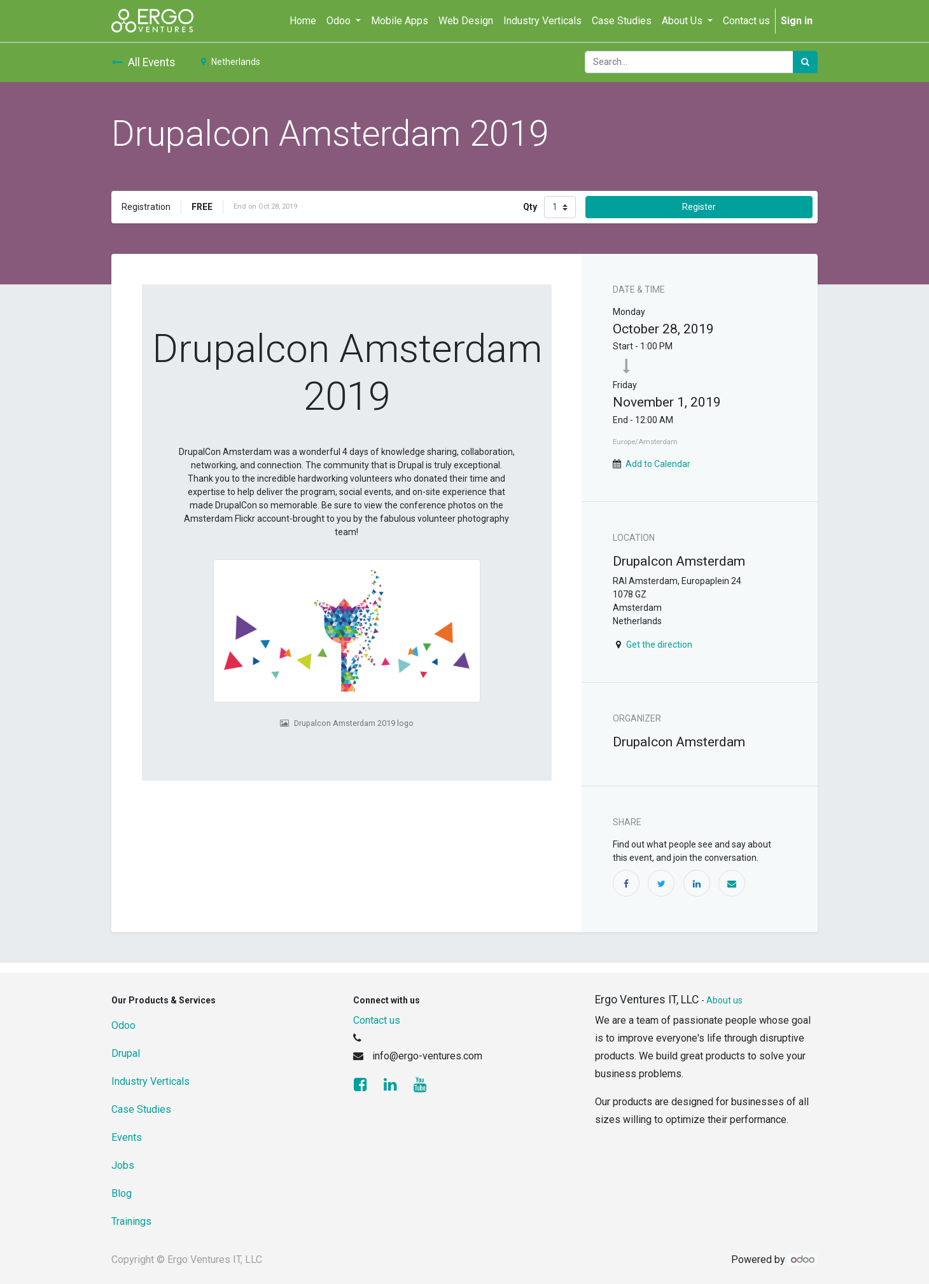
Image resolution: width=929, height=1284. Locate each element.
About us (724, 1000)
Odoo (123, 1025)
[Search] (805, 62)
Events (126, 1137)
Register (699, 207)
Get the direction (659, 644)
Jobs (122, 1165)
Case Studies (141, 1109)
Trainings (131, 1221)
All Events (143, 62)
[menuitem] (302, 21)
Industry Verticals (150, 1081)
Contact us (376, 1020)
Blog (121, 1193)
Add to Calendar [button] (657, 464)
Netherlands (230, 62)
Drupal (125, 1053)
